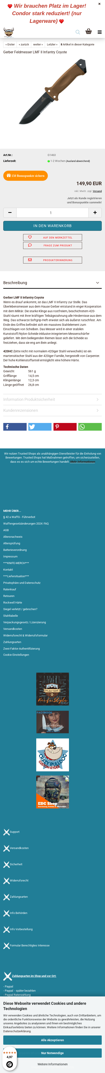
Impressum (10, 556)
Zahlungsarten (12, 642)
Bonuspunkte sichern (25, 175)
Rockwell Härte (12, 602)
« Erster (10, 44)
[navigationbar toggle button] (99, 32)
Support (14, 831)
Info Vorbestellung (21, 929)
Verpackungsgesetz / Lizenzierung (24, 622)
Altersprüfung (11, 543)
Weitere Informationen (53, 1064)
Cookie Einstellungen (16, 654)
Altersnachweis (12, 536)
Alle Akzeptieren (52, 1040)
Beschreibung (15, 282)
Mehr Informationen (82, 461)
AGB (6, 530)
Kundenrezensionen (20, 410)
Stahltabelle (10, 615)
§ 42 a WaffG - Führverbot (19, 517)
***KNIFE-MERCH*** (16, 563)
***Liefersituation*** (16, 576)
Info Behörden (18, 913)
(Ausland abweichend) (78, 161)
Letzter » (52, 44)
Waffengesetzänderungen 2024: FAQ (26, 523)
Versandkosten (12, 629)
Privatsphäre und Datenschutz (21, 582)
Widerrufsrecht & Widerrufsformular (25, 635)
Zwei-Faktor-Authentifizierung (21, 648)
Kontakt (8, 569)
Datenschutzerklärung (17, 1031)
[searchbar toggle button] (77, 32)
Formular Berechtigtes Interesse (30, 945)
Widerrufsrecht (19, 880)
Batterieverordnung (15, 550)
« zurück (24, 44)
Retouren (8, 596)
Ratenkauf (9, 589)
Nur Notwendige (52, 1053)
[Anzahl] (52, 213)
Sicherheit (16, 864)
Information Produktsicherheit (29, 399)
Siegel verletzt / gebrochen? (20, 609)
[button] (9, 213)
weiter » (38, 44)
